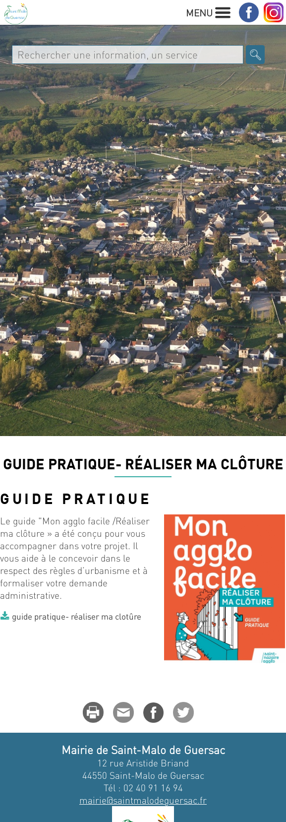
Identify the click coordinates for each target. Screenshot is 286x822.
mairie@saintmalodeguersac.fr (143, 800)
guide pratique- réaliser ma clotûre (76, 616)
